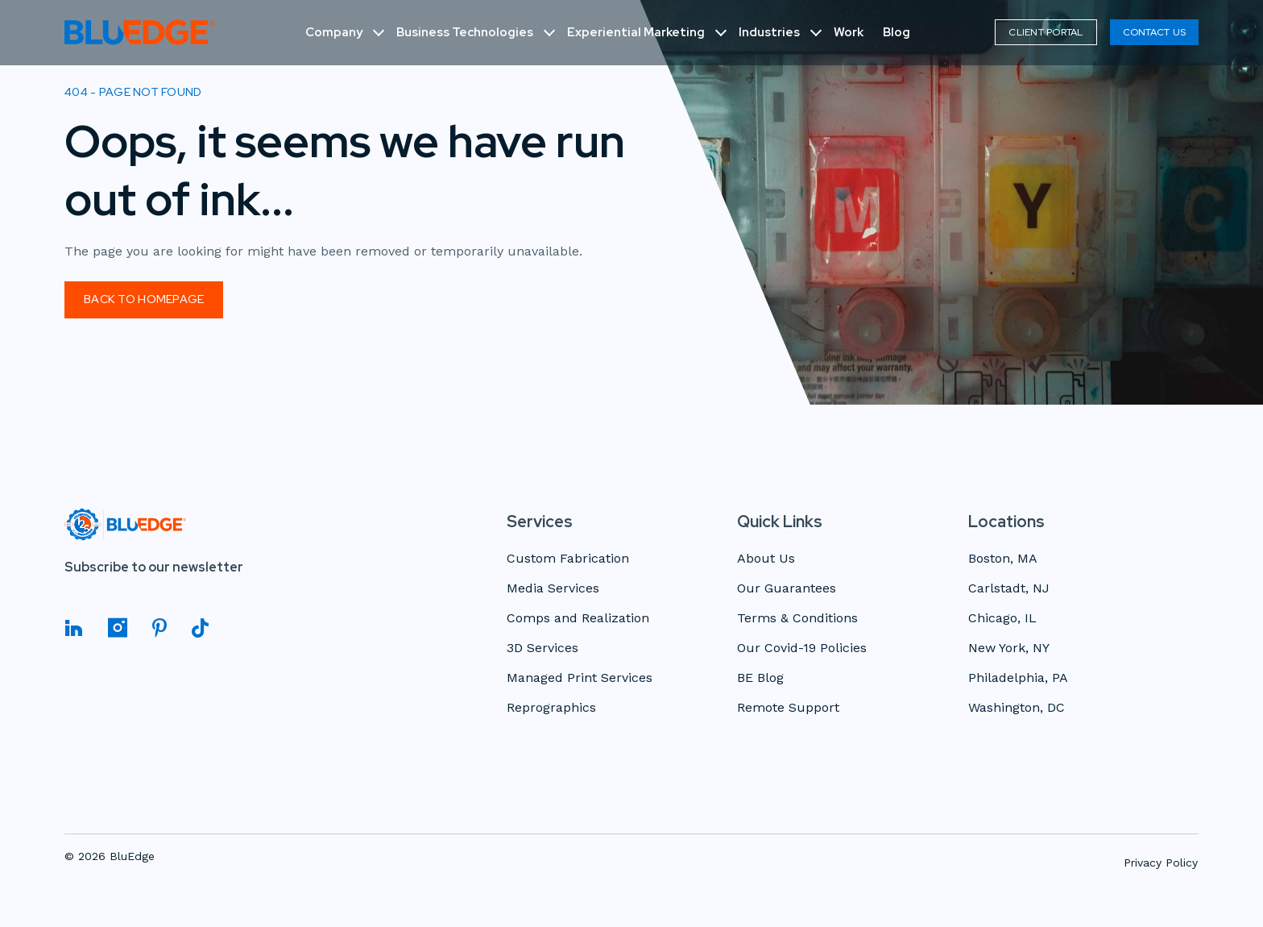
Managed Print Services (579, 678)
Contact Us (1154, 32)
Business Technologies (464, 32)
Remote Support (788, 708)
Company (333, 32)
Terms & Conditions (797, 619)
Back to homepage (144, 299)
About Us (766, 559)
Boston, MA (1002, 559)
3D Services (542, 648)
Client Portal (1045, 32)
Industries (769, 32)
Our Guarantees (786, 589)
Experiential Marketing (636, 32)
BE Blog (760, 678)
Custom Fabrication (568, 559)
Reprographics (551, 708)
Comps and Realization (578, 619)
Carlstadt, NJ (1009, 589)
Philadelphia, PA (1018, 678)
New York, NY (1009, 648)
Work (848, 32)
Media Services (553, 589)
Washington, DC (1016, 708)
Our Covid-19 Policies (802, 648)
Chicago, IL (1002, 619)
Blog (896, 32)
